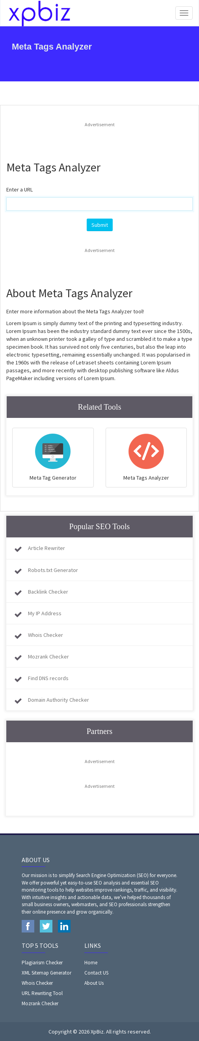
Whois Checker (45, 634)
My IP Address (44, 613)
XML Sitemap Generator (46, 972)
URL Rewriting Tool (42, 993)
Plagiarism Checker (42, 962)
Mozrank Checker (48, 656)
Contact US (96, 972)
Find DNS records (48, 678)
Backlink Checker (48, 591)
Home (90, 962)
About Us (94, 983)
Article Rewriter (46, 548)
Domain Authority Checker (58, 699)
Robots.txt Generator (53, 570)
